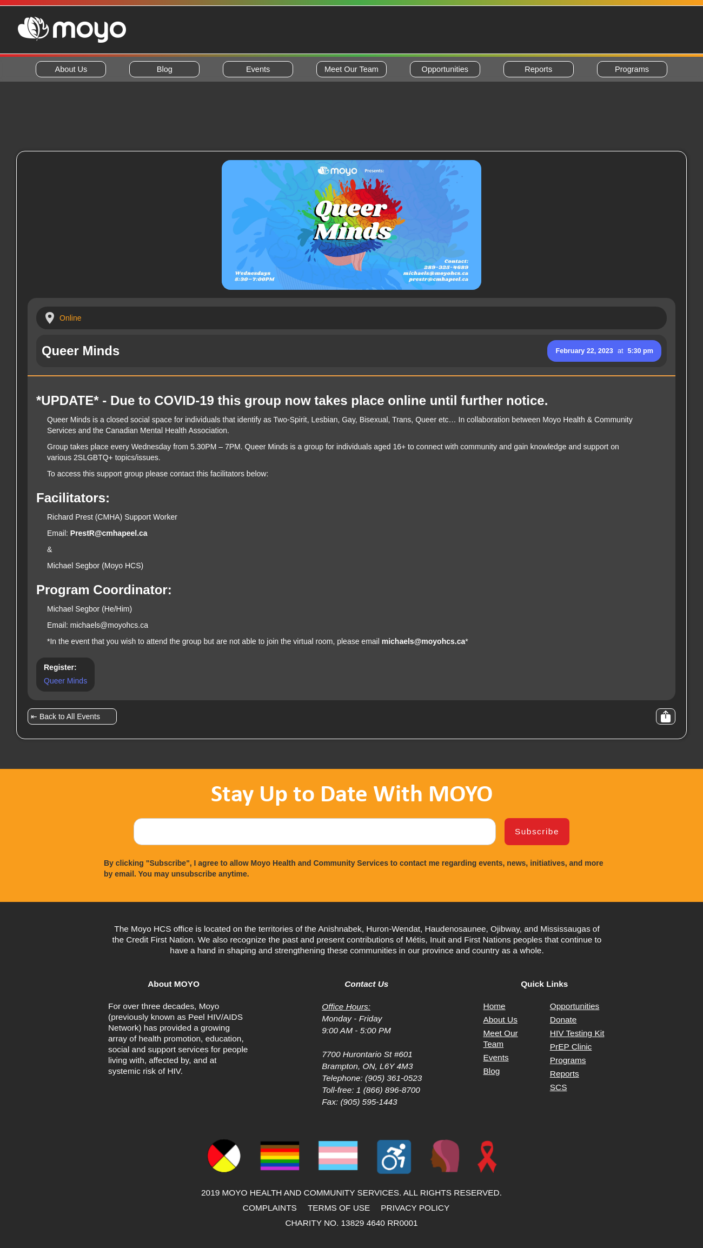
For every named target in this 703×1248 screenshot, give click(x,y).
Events (258, 69)
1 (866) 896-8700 (388, 1089)
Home (494, 1006)
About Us (71, 69)
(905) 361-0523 (392, 1078)
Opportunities (445, 69)
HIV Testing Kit (577, 1033)
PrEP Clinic (571, 1046)
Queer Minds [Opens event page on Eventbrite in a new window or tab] (65, 680)
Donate (563, 1019)
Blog (165, 69)
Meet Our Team (351, 69)
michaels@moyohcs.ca (109, 625)
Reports (538, 69)
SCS (558, 1087)
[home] (72, 30)
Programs (632, 69)
